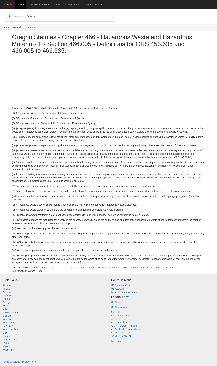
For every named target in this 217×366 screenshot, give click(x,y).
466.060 (135, 267)
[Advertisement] (108, 80)
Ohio (5, 332)
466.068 (164, 267)
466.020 (56, 267)
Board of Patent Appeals (124, 292)
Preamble (116, 312)
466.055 (125, 267)
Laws (57, 4)
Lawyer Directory (93, 4)
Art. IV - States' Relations (124, 325)
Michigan (7, 315)
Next (172, 267)
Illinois (6, 305)
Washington (9, 349)
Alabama (7, 285)
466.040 (95, 267)
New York (8, 326)
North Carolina (10, 329)
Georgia (7, 302)
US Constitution (119, 307)
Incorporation (72, 4)
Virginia (6, 346)
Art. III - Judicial (119, 322)
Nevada (7, 319)
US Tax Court (118, 288)
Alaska (6, 288)
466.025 (65, 267)
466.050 (115, 267)
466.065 (145, 267)
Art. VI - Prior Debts (121, 332)
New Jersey (9, 322)
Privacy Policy (29, 361)
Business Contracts (39, 4)
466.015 (46, 267)
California (8, 295)
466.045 (105, 267)
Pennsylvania (10, 339)
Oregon (7, 336)
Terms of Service (11, 361)
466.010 (36, 267)
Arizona (7, 292)
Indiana (6, 309)
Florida (6, 298)
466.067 (154, 267)
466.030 (75, 267)
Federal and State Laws (25, 27)
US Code (116, 302)
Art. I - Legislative (120, 315)
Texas (6, 343)
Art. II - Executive (120, 319)
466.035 (85, 267)
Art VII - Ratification (121, 336)
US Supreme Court (121, 285)
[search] (59, 17)
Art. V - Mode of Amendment (126, 329)
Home (20, 4)
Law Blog (116, 341)
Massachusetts (10, 312)
